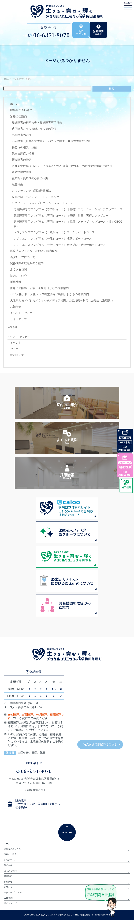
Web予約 (8, 898)
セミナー (15, 348)
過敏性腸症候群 (21, 172)
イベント (15, 342)
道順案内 (8, 876)
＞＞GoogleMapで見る (33, 790)
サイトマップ (18, 319)
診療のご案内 (18, 116)
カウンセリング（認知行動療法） (33, 190)
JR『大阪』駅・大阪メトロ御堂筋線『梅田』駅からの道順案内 (49, 294)
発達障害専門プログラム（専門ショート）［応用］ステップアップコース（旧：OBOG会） (68, 224)
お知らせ (15, 306)
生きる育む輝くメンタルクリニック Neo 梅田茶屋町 (65, 915)
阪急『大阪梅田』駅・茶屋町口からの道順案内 (39, 288)
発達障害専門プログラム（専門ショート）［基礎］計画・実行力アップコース (62, 215)
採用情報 (15, 281)
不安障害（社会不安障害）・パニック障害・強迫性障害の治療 (51, 141)
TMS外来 (8, 865)
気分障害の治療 (21, 134)
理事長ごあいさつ (21, 110)
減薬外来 (17, 184)
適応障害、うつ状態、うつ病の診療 (34, 128)
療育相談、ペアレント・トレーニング (35, 196)
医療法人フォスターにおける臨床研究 (34, 250)
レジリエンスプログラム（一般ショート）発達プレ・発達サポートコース (60, 244)
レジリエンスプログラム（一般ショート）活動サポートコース (53, 238)
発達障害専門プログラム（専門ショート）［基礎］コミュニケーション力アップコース (68, 209)
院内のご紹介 (18, 275)
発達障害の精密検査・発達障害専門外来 (37, 122)
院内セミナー (18, 354)
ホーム (14, 104)
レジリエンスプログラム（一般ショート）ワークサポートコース (54, 232)
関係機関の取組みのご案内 (27, 263)
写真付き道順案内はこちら (100, 744)
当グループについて (22, 257)
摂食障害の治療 (21, 159)
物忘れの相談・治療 (24, 147)
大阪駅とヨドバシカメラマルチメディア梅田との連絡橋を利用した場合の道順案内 (61, 300)
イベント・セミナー (22, 312)
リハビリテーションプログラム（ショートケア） (42, 203)
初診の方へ (9, 860)
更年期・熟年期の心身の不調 (30, 178)
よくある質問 (18, 269)
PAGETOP (67, 832)
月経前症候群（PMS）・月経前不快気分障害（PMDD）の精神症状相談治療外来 (62, 165)
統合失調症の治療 (23, 153)
